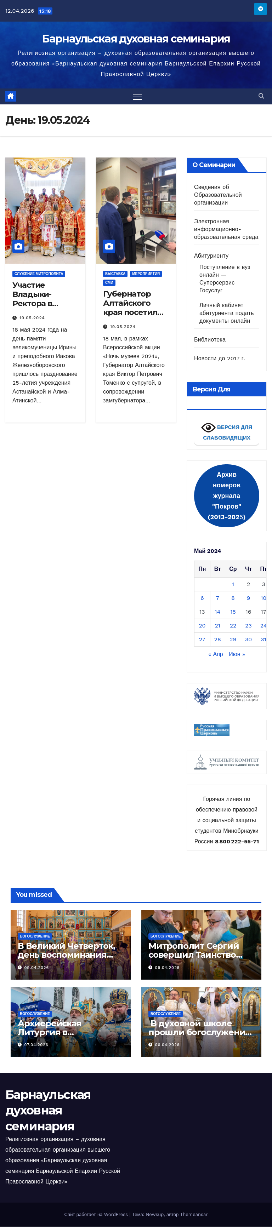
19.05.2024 (32, 318)
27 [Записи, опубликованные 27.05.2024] (202, 639)
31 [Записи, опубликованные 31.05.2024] (263, 639)
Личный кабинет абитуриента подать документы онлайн (226, 313)
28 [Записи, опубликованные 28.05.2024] (217, 639)
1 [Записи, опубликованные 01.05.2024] (233, 584)
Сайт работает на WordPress (96, 1214)
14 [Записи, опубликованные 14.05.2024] (217, 612)
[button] (261, 96)
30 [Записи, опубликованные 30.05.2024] (248, 639)
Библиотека (210, 339)
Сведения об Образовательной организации (218, 195)
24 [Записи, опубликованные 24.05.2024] (263, 626)
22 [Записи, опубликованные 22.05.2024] (233, 626)
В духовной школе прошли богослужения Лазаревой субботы (199, 1033)
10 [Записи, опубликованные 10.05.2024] (263, 598)
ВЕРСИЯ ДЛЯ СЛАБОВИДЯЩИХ (226, 431)
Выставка (115, 274)
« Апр (215, 654)
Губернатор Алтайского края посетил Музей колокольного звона (131, 317)
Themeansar (194, 1214)
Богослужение (35, 937)
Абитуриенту (211, 255)
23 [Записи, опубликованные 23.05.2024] (248, 626)
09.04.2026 (36, 967)
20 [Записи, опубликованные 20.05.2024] (202, 626)
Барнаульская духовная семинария (136, 38)
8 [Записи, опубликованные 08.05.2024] (233, 598)
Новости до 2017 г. (219, 358)
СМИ (109, 283)
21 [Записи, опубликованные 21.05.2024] (218, 626)
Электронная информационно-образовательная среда (226, 229)
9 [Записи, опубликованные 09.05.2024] (248, 598)
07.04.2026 (36, 1045)
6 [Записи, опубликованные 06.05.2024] (202, 598)
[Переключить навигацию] (137, 96)
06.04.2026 (167, 1045)
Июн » (237, 654)
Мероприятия (146, 274)
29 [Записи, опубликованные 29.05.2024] (233, 639)
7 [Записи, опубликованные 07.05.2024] (217, 598)
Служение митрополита (39, 274)
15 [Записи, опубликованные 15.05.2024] (233, 612)
